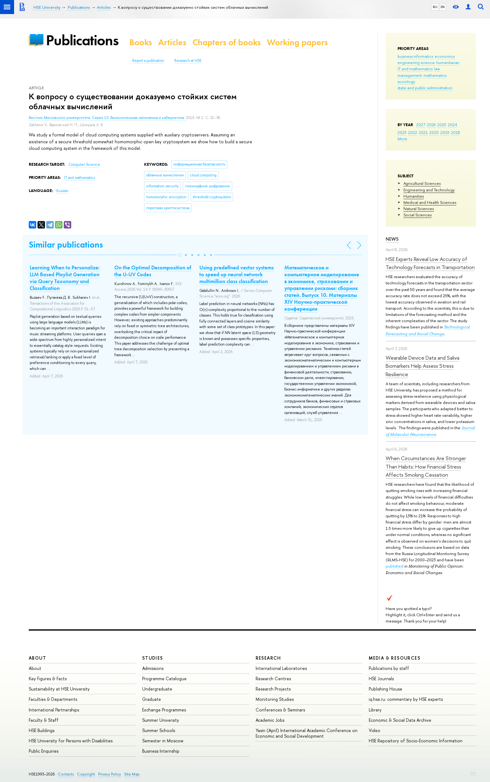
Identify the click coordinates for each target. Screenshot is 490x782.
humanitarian (447, 62)
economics (445, 56)
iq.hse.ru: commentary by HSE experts (406, 699)
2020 (434, 132)
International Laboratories (281, 668)
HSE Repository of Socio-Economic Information (415, 741)
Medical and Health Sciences (429, 202)
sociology (406, 81)
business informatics (415, 56)
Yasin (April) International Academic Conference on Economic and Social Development (307, 733)
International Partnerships (54, 710)
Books (140, 42)
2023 (402, 132)
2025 (441, 124)
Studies (152, 658)
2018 (455, 132)
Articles (172, 42)
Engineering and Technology (429, 190)
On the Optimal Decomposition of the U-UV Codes (152, 271)
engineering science (416, 62)
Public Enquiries (43, 751)
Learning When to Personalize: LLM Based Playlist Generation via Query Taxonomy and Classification (64, 278)
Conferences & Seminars (280, 710)
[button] (180, 255)
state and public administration (425, 88)
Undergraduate (157, 689)
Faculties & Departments (53, 699)
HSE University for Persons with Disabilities (70, 741)
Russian (62, 190)
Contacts (66, 774)
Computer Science (84, 164)
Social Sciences (417, 215)
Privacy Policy (109, 774)
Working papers (297, 42)
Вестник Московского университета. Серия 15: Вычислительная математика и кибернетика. (107, 117)
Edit (473, 773)
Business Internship (160, 751)
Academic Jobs (270, 720)
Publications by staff (389, 668)
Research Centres (273, 678)
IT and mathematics (415, 68)
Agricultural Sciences (422, 183)
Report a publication (148, 60)
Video (374, 730)
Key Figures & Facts (48, 678)
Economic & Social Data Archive (400, 720)
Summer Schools (158, 730)
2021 (423, 132)
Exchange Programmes (164, 710)
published (394, 566)
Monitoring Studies (275, 699)
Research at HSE (188, 60)
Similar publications (66, 244)
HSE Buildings (41, 730)
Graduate (151, 699)
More (402, 138)
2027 (420, 124)
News (392, 239)
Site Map (132, 774)
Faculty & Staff (43, 720)
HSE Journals (381, 678)
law (437, 68)
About (37, 658)
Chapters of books (226, 42)
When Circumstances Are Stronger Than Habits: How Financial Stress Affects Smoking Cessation (426, 466)
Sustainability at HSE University (59, 689)
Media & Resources (394, 658)
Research (268, 658)
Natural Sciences (418, 208)
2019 (444, 132)
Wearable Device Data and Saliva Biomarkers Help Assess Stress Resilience (422, 366)
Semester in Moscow (162, 741)
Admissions (152, 668)
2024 (452, 124)
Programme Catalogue (164, 678)
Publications (82, 40)
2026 (431, 124)
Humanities (413, 196)
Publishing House (385, 689)
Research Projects (273, 689)
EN (443, 7)
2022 (412, 132)
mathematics (435, 75)
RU (435, 7)
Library (375, 710)
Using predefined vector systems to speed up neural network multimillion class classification (236, 274)
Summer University (160, 720)
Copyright (86, 774)
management (410, 75)
